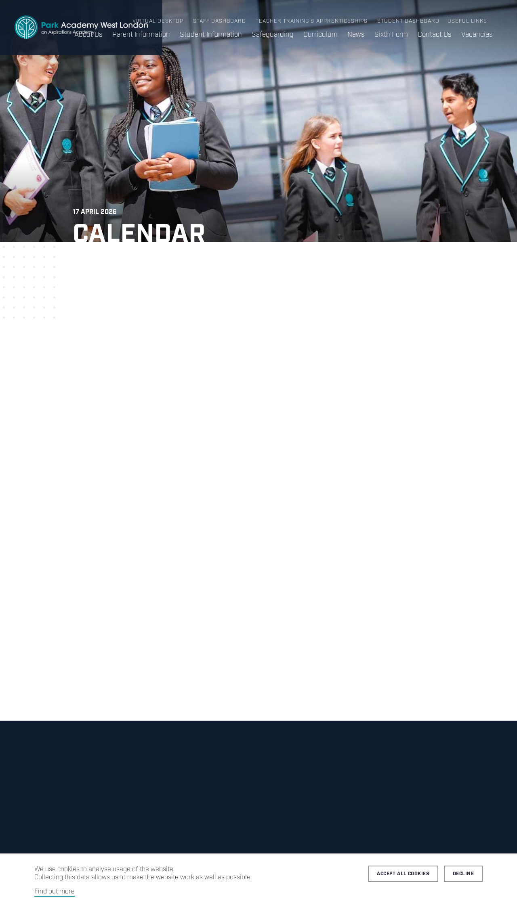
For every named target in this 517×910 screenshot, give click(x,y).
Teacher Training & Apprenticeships (312, 21)
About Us (88, 34)
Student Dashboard (408, 21)
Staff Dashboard (219, 21)
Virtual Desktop (157, 21)
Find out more (54, 891)
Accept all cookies (403, 874)
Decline (463, 874)
